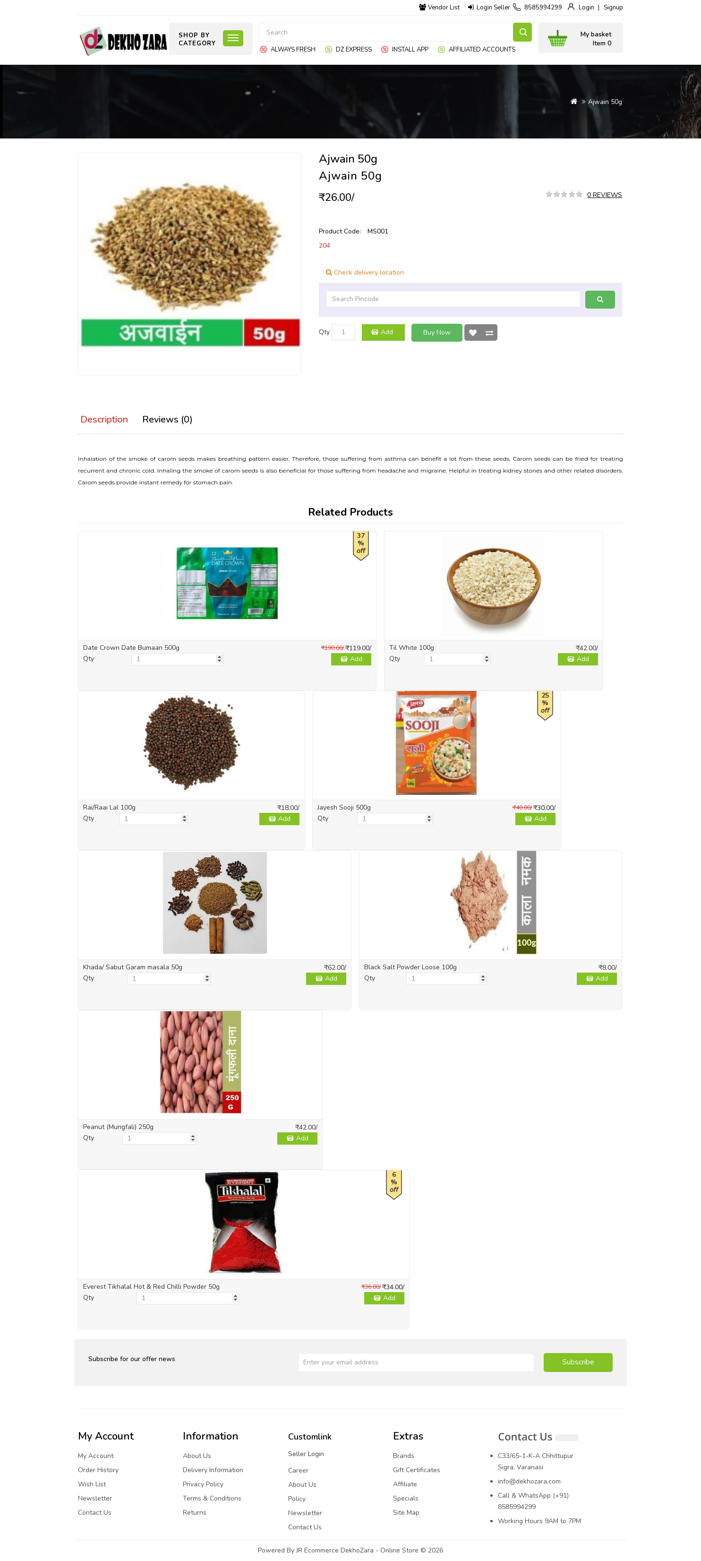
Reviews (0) (167, 419)
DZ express (354, 49)
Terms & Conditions (212, 1498)
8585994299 (543, 7)
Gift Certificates (416, 1470)
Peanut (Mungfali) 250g (118, 1126)
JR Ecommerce (317, 1550)
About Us (197, 1455)
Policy (297, 1498)
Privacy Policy (203, 1484)
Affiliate (405, 1484)
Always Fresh (293, 49)
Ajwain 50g (605, 101)
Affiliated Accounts (482, 49)
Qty (324, 332)
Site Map (406, 1512)
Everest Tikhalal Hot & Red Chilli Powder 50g (151, 1286)
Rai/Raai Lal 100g (109, 807)
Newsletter (95, 1498)
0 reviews (604, 194)
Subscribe (578, 1362)
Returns (194, 1512)
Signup (613, 7)
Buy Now (437, 332)
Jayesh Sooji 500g (344, 807)
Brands (403, 1455)
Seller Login (306, 1453)
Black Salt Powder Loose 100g (410, 967)
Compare (489, 332)
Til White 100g (411, 647)
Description (104, 419)
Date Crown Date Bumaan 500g (131, 647)
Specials (406, 1498)
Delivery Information (213, 1470)
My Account (95, 1455)
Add (387, 332)
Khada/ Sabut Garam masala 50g (132, 967)
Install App (410, 49)
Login (586, 7)
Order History (98, 1470)
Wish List (473, 332)
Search (522, 32)
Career (298, 1470)
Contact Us (94, 1512)
